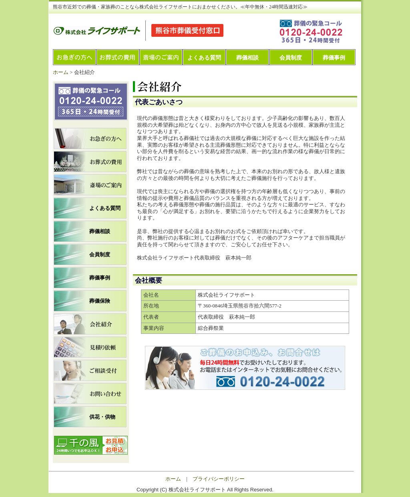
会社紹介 (90, 324)
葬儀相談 (247, 58)
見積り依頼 (90, 347)
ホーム (60, 72)
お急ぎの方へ (74, 57)
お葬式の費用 (117, 57)
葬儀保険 (99, 301)
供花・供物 (102, 417)
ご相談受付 (90, 370)
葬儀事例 (334, 58)
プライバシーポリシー (219, 479)
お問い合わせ (90, 394)
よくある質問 (204, 58)
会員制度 (290, 58)
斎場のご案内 (161, 57)
